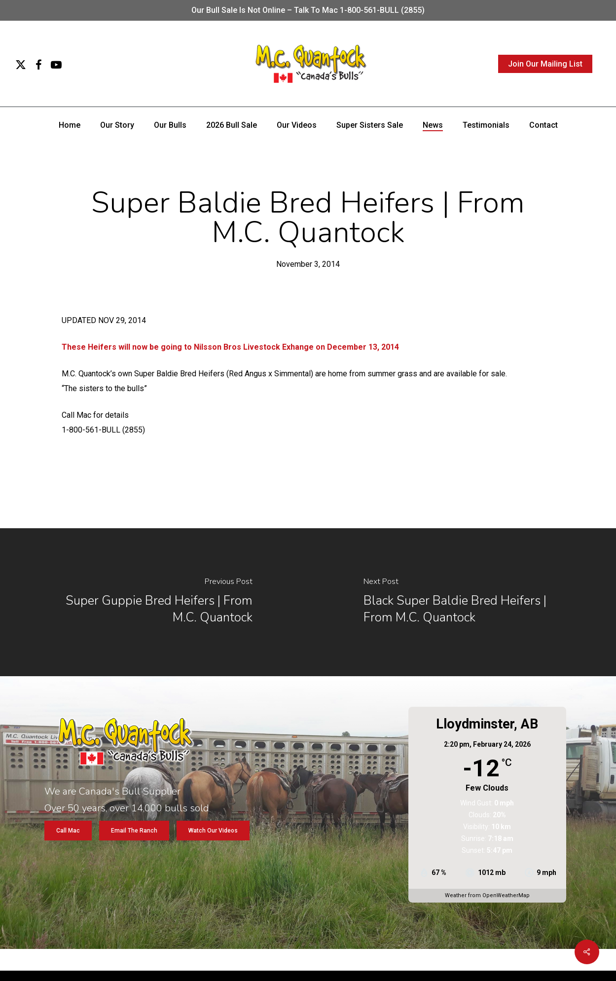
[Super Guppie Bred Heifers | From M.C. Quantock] (154, 602)
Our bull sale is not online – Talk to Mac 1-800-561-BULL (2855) (308, 10)
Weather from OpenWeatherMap (487, 895)
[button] (68, 830)
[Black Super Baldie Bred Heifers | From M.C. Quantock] (462, 602)
